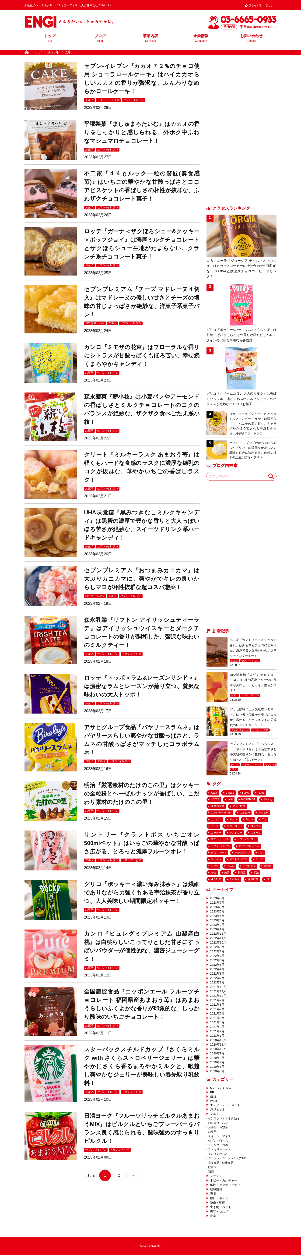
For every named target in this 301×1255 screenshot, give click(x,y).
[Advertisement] (241, 132)
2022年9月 (217, 947)
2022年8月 (217, 951)
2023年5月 (217, 911)
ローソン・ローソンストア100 (227, 1158)
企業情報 (200, 39)
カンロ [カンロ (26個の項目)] (233, 819)
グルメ (89, 100)
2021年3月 (217, 1027)
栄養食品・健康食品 (220, 1162)
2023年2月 (217, 924)
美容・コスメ (219, 1211)
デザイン (216, 1176)
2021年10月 (218, 995)
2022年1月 (217, 982)
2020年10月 (218, 1049)
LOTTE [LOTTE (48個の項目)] (215, 799)
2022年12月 (218, 933)
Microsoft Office (220, 1088)
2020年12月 (218, 1040)
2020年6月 (217, 1066)
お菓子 (89, 149)
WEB (213, 1101)
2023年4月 (217, 916)
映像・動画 (217, 1202)
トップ (49, 39)
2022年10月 (218, 942)
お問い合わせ (251, 39)
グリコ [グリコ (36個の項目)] (215, 825)
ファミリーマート (219, 1149)
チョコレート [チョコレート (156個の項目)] (218, 852)
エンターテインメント (225, 1105)
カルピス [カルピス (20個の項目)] (216, 819)
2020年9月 (217, 1053)
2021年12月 (218, 987)
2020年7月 (217, 1062)
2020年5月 (217, 1071)
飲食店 (212, 1167)
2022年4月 (217, 969)
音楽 (213, 1216)
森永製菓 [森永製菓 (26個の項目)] (234, 879)
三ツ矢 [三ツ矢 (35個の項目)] (215, 865)
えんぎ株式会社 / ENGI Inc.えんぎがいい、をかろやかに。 (68, 22)
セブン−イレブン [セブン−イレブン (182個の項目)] (221, 846)
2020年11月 (218, 1044)
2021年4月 (217, 1022)
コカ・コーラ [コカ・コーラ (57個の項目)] (234, 825)
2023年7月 (217, 902)
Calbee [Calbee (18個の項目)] (230, 792)
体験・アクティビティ (225, 1185)
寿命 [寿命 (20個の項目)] (213, 872)
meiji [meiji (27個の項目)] (230, 799)
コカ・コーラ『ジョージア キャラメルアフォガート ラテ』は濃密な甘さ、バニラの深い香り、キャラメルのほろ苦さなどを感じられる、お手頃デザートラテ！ (252, 423)
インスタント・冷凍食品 (223, 1118)
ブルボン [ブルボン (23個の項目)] (216, 859)
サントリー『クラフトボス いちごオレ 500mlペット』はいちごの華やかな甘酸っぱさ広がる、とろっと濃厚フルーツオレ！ (142, 843)
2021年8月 (217, 1004)
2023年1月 (217, 929)
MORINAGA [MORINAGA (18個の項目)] (248, 799)
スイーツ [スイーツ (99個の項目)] (256, 832)
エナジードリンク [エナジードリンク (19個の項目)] (221, 812)
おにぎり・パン (95, 323)
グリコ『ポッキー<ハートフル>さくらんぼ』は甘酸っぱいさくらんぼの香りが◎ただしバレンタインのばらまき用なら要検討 (241, 335)
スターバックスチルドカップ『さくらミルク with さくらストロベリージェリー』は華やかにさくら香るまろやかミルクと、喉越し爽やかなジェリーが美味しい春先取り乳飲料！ (142, 1066)
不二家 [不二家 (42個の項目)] (230, 865)
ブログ (100, 39)
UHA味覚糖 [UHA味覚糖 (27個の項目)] (217, 806)
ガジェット (217, 1109)
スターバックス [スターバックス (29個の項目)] (220, 839)
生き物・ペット (220, 1207)
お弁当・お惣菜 (95, 595)
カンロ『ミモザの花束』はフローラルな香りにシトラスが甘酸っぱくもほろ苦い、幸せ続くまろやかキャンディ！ (142, 355)
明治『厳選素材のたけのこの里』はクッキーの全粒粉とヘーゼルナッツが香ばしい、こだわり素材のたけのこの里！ (142, 793)
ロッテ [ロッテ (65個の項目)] (259, 859)
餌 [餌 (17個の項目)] (267, 879)
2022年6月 (217, 960)
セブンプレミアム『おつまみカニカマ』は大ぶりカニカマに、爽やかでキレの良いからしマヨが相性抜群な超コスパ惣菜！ (142, 578)
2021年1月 (217, 1035)
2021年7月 (217, 1009)
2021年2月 (217, 1031)
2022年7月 (217, 956)
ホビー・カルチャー (223, 1180)
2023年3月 (217, 920)
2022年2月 (217, 978)
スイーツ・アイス (108, 100)
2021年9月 (217, 1000)
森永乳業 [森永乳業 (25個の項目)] (216, 879)
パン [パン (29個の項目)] (260, 852)
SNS (213, 1096)
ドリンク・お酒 (131, 653)
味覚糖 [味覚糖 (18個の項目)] (268, 865)
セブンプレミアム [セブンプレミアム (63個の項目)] (249, 846)
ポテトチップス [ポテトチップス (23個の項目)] (238, 859)
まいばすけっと (218, 1154)
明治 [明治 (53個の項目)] (256, 872)
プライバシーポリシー (262, 5)
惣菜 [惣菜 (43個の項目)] (226, 872)
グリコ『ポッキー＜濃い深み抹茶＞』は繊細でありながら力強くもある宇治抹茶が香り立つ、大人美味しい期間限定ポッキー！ (142, 892)
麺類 (211, 1171)
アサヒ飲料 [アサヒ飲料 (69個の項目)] (238, 806)
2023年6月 (217, 907)
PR (212, 1092)
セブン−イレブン (133, 100)
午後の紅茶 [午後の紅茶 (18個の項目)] (249, 865)
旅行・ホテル (219, 1198)
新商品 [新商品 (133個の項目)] (241, 872)
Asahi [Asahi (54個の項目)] (214, 792)
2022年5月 (217, 964)
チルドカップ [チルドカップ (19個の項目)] (242, 852)
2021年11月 (218, 991)
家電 (213, 1193)
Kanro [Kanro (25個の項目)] (260, 792)
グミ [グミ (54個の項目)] (263, 819)
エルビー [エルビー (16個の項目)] (245, 812)
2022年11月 (218, 938)
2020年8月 (217, 1058)
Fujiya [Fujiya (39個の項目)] (245, 792)
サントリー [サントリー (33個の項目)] (235, 832)
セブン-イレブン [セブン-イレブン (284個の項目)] (246, 839)
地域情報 (216, 1189)
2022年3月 (217, 973)
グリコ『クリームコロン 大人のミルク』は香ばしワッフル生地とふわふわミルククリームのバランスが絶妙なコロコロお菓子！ (241, 399)
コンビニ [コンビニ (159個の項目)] (256, 825)
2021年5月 (217, 1018)
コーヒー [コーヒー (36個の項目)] (216, 832)
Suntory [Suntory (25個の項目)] (268, 799)
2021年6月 (217, 1013)
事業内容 (150, 39)
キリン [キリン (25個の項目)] (249, 819)
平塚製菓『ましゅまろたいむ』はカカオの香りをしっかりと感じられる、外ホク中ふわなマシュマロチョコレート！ (142, 132)
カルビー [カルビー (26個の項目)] (263, 812)
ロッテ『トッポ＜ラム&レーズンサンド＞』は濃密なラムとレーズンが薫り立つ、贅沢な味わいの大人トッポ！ (142, 686)
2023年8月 (217, 898)
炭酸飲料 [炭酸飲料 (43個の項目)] (253, 879)
